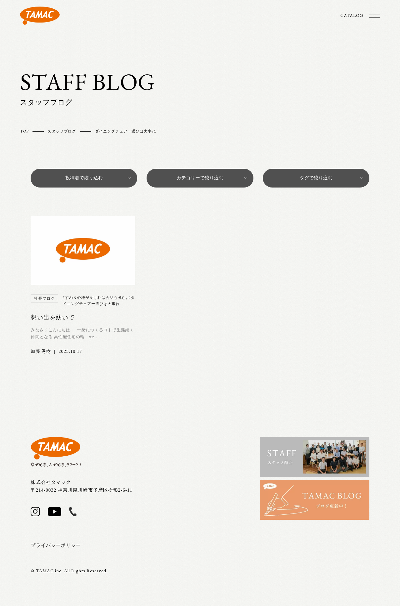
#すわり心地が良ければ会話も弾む (94, 297)
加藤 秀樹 (41, 351)
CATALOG (351, 15)
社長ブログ (44, 298)
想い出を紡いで (52, 317)
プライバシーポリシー (56, 545)
